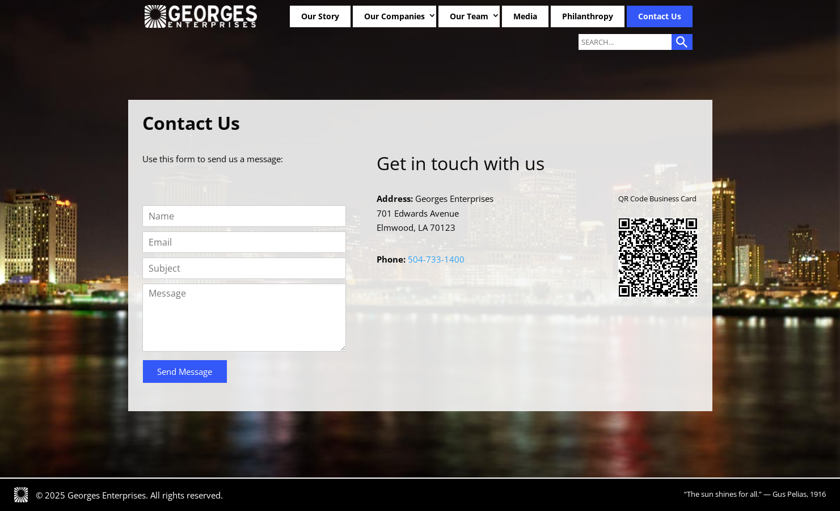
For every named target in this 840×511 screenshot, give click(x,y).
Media (525, 16)
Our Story (320, 16)
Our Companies (394, 16)
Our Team (469, 16)
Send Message (184, 371)
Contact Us (659, 16)
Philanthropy (587, 16)
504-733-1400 (435, 259)
